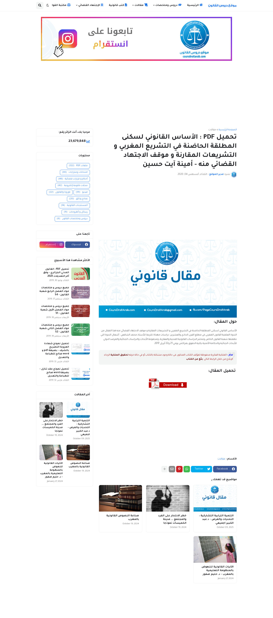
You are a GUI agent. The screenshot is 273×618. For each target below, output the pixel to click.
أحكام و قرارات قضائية (73, 179)
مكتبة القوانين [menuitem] (59, 5)
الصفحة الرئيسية (228, 130)
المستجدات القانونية (74, 205)
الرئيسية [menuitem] (195, 5)
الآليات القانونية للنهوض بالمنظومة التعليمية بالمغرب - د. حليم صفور (218, 571)
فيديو (82, 192)
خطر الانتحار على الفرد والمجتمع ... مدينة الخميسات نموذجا (172, 519)
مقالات (212, 130)
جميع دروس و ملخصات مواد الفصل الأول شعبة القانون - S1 (54, 310)
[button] (47, 5)
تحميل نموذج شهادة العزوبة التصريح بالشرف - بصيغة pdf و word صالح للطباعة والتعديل (55, 350)
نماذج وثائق (78, 199)
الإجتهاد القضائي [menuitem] (91, 5)
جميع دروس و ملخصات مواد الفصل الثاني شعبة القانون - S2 (54, 328)
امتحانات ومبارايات (75, 172)
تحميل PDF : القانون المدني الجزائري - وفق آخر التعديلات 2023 (56, 272)
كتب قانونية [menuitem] (118, 5)
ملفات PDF (78, 165)
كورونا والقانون (59, 192)
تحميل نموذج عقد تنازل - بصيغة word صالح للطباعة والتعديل (54, 372)
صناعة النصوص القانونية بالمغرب (122, 517)
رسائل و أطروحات (76, 212)
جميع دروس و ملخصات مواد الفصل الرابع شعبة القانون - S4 (54, 291)
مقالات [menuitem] (141, 5)
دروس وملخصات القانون (72, 218)
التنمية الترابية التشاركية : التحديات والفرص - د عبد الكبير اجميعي (216, 519)
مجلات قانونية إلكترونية (73, 185)
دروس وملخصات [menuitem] (168, 5)
